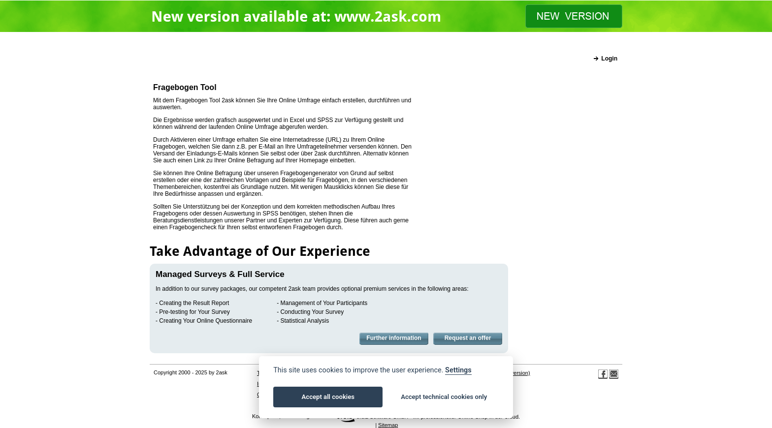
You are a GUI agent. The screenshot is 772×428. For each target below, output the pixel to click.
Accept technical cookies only (444, 396)
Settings (458, 370)
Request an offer (468, 338)
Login (609, 58)
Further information (393, 338)
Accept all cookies (328, 396)
